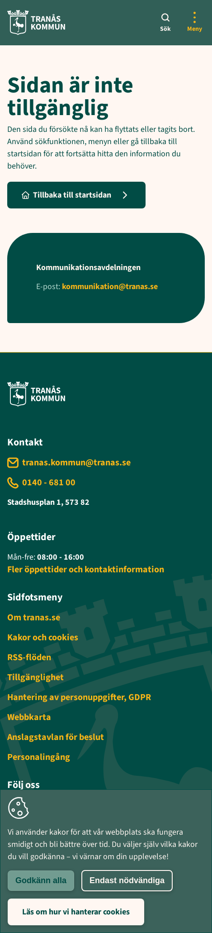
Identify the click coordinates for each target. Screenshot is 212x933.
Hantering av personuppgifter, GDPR (79, 697)
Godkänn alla (40, 880)
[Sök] (165, 22)
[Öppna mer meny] (194, 22)
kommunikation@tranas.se (110, 286)
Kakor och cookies (42, 637)
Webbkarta (29, 717)
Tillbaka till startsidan (66, 195)
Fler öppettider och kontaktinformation (85, 569)
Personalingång (38, 757)
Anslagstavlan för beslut (55, 737)
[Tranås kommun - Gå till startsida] (36, 22)
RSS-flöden (29, 657)
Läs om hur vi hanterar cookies (76, 912)
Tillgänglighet (35, 677)
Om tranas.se (33, 617)
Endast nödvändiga (127, 880)
